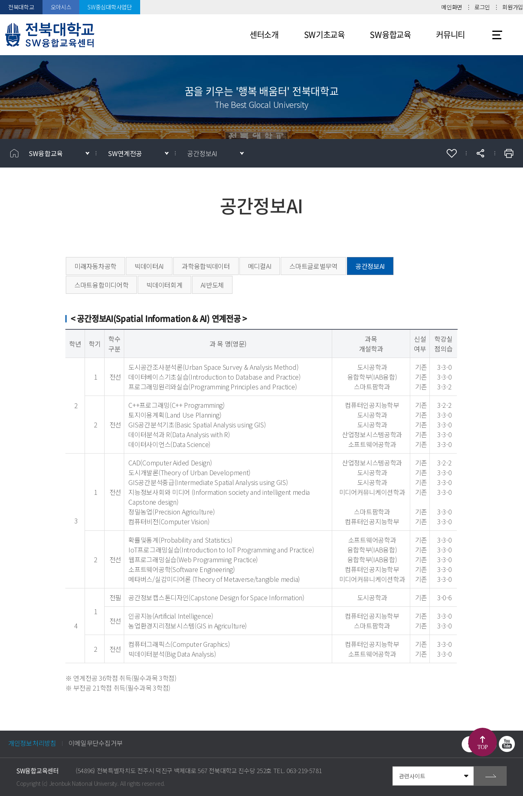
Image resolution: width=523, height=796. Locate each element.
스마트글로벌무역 (313, 266)
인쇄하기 (508, 153)
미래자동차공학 (95, 266)
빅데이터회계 (164, 285)
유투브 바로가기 (506, 744)
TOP (482, 747)
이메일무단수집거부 (96, 743)
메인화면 (451, 7)
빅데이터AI (149, 266)
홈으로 (14, 153)
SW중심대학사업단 (109, 7)
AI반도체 (212, 285)
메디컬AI (260, 266)
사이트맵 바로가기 (497, 34)
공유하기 (480, 153)
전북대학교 (21, 7)
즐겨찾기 (451, 153)
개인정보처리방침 (32, 743)
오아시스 (61, 7)
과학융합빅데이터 (206, 266)
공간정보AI (202, 153)
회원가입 (512, 7)
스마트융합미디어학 (101, 285)
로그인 (482, 7)
